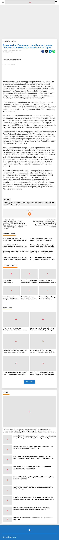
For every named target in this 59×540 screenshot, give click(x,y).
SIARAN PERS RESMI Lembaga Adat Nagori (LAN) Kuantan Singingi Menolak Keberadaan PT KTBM (42, 239)
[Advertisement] (29, 21)
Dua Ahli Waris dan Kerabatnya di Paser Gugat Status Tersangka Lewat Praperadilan (28, 298)
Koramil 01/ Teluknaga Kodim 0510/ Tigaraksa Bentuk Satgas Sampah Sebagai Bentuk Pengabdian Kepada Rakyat (29, 281)
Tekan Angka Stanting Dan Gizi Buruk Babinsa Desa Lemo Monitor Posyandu (15, 252)
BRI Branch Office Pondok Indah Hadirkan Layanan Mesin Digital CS (33, 518)
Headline (7, 200)
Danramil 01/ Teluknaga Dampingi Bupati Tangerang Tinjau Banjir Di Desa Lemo (42, 246)
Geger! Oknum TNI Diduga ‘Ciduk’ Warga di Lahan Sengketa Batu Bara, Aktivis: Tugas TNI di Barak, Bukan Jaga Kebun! (41, 252)
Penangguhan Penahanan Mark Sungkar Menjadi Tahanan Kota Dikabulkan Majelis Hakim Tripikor (29, 204)
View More (29, 382)
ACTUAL (5, 52)
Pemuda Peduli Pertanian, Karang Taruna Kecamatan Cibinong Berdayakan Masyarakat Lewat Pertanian (43, 223)
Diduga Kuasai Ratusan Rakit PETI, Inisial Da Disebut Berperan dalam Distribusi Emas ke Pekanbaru (15, 258)
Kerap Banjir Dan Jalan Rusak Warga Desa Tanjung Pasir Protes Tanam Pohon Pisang (42, 258)
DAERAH (10, 52)
